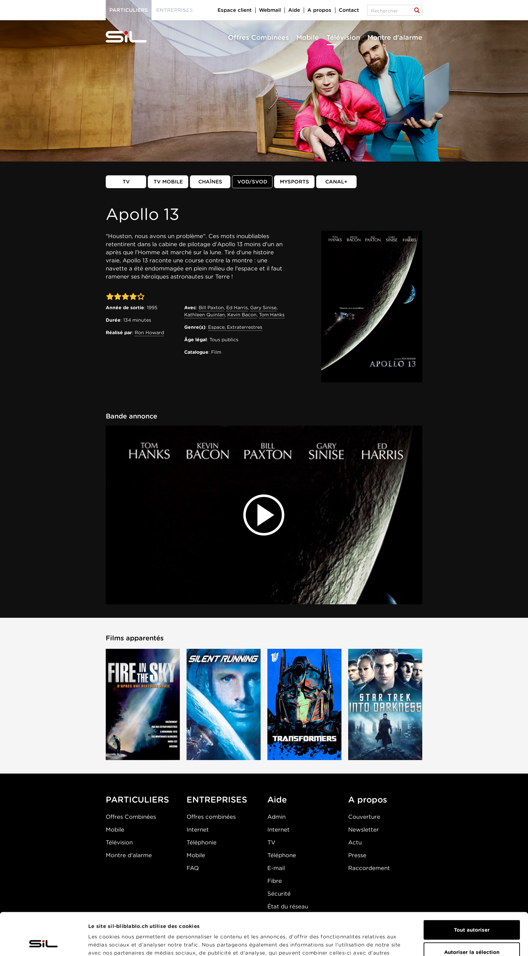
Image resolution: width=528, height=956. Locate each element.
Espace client (235, 10)
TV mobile (168, 182)
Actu (355, 842)
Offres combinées (211, 816)
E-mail (276, 868)
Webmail (270, 10)
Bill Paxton (211, 307)
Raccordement (369, 868)
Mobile (307, 37)
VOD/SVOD (252, 182)
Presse (357, 855)
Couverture (364, 816)
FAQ (193, 868)
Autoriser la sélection (471, 912)
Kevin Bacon (242, 314)
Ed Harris (237, 307)
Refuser (472, 934)
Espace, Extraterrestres (235, 327)
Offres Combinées (258, 37)
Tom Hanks (272, 314)
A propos (319, 10)
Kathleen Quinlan (204, 314)
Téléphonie (202, 842)
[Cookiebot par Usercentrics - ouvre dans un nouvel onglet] (43, 943)
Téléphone (281, 855)
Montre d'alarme (394, 37)
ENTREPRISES (217, 799)
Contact (349, 10)
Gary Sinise (263, 307)
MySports (294, 182)
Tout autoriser (472, 890)
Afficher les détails (379, 943)
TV (126, 182)
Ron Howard (149, 332)
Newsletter (363, 829)
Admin (276, 816)
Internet (198, 829)
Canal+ (336, 182)
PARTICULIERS (137, 799)
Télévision (343, 37)
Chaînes (210, 182)
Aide (294, 10)
